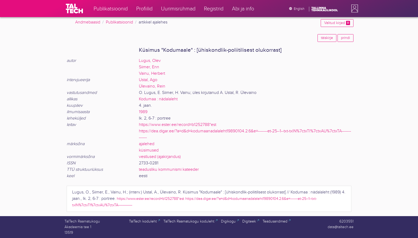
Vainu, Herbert (152, 73)
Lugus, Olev (150, 60)
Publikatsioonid (119, 22)
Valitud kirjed (337, 23)
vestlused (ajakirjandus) (160, 156)
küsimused (149, 150)
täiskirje (327, 38)
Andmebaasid (87, 22)
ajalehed (146, 143)
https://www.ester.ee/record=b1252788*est (177, 124)
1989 (143, 111)
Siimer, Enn (149, 67)
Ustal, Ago (148, 79)
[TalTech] (74, 8)
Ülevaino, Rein (152, 86)
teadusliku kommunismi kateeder (169, 169)
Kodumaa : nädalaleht (158, 99)
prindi (345, 38)
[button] (353, 8)
